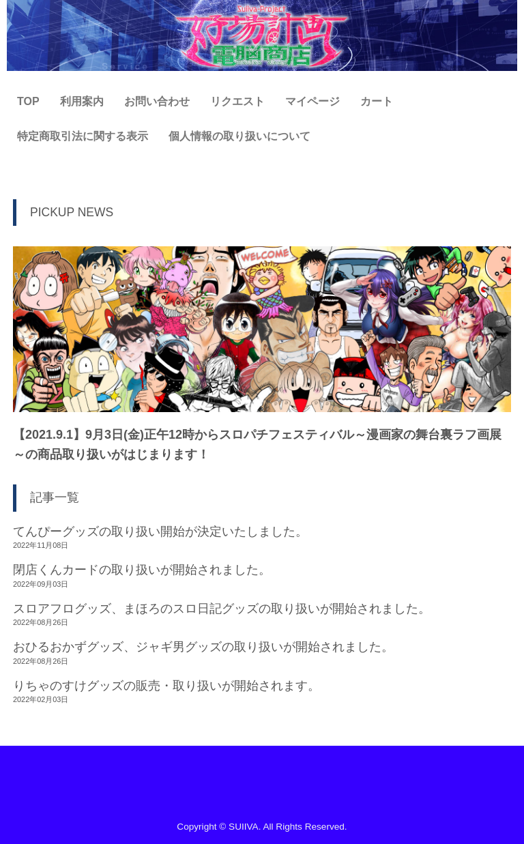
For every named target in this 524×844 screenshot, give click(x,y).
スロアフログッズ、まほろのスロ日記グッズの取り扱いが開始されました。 (222, 608)
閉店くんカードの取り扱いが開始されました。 (142, 570)
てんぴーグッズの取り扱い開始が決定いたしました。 (160, 531)
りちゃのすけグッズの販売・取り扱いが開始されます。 (166, 686)
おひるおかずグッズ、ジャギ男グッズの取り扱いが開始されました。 (203, 647)
